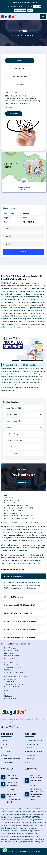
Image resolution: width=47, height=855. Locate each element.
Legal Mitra (37, 6)
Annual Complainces (23, 187)
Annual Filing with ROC (13, 408)
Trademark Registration (34, 751)
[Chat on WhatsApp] (4, 849)
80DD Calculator (9, 670)
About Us (13, 6)
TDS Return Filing (12, 453)
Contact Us (25, 6)
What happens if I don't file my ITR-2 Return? (20, 637)
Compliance (31, 755)
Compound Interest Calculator (14, 672)
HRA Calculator (9, 653)
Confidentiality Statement (11, 759)
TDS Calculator (9, 682)
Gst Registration (32, 744)
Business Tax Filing (12, 414)
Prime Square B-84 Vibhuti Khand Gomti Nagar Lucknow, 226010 (37, 795)
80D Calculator (9, 691)
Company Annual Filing (13, 421)
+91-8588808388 (18, 2)
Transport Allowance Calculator (14, 684)
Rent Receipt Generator (12, 655)
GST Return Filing (12, 434)
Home (7, 6)
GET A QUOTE (23, 483)
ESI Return (9, 427)
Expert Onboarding (20, 10)
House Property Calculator (12, 687)
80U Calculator (9, 696)
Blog (31, 6)
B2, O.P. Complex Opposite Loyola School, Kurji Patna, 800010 (36, 781)
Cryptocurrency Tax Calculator (14, 665)
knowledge (30, 759)
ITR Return (30, 748)
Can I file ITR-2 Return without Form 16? (18, 613)
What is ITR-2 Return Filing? (14, 576)
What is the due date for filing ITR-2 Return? (20, 621)
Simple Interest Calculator (12, 667)
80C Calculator (9, 662)
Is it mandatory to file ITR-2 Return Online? (19, 605)
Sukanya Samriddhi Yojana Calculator (16, 676)
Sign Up (30, 10)
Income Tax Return (12, 447)
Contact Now (13, 114)
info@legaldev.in (31, 2)
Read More (24, 190)
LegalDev (23, 851)
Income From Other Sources (15, 440)
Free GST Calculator (10, 648)
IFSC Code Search (10, 698)
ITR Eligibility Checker (11, 658)
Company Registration (34, 741)
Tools (18, 6)
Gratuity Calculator (10, 679)
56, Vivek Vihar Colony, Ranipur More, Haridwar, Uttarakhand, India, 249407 (14, 797)
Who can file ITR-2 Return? (14, 597)
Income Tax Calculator (11, 650)
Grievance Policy (9, 762)
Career (5, 755)
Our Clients (7, 751)
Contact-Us (7, 748)
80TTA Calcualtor (9, 693)
